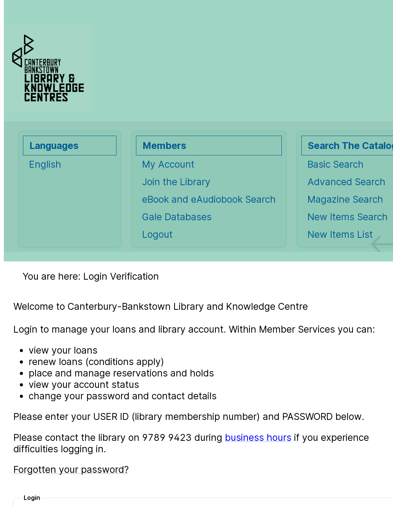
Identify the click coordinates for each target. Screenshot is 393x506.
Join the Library (176, 181)
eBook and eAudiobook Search (209, 199)
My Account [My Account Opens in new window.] (168, 164)
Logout (157, 234)
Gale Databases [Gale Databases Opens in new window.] (177, 217)
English (45, 164)
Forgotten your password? (71, 469)
